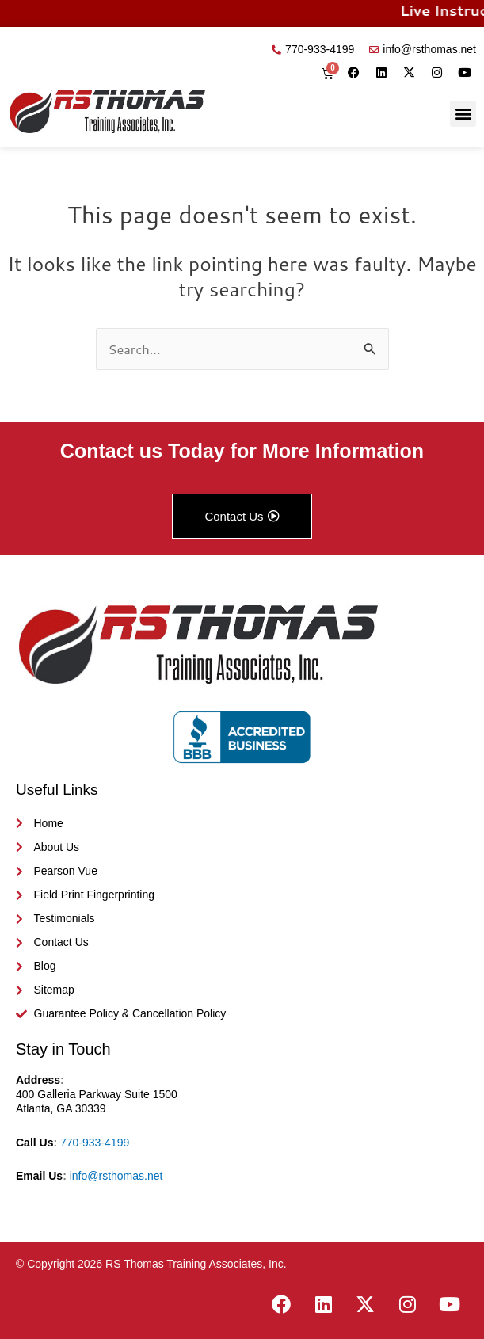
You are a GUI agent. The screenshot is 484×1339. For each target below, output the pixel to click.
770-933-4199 (94, 1142)
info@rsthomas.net (116, 1175)
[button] (463, 114)
